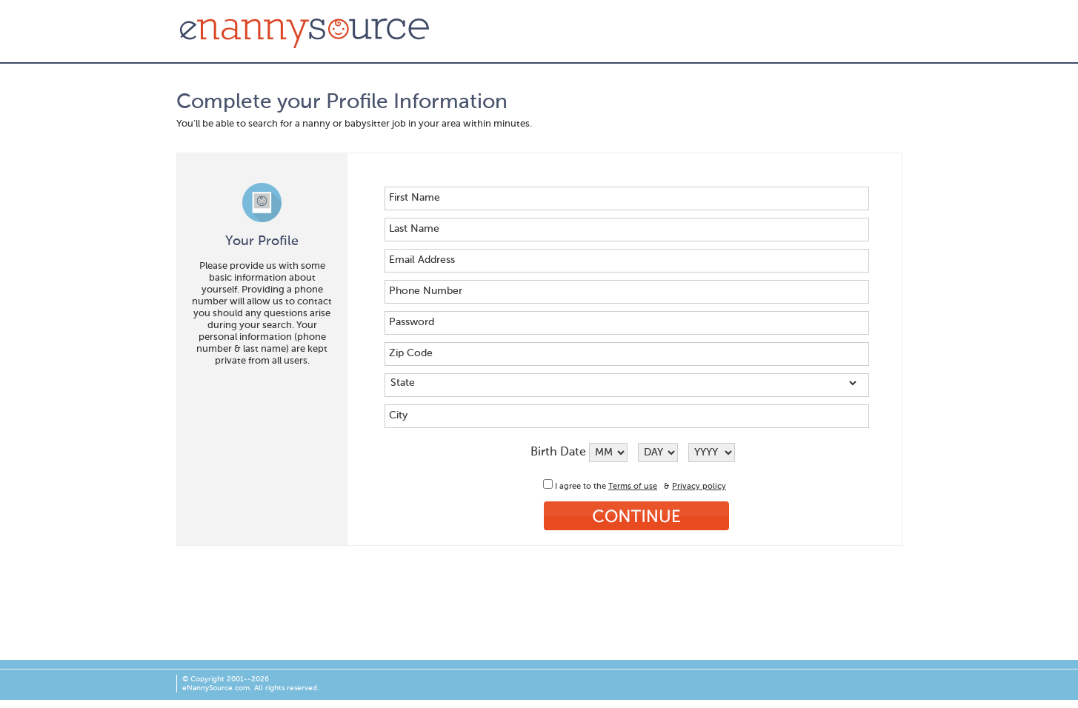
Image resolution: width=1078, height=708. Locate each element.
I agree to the (581, 487)
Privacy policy (699, 487)
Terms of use (632, 487)
